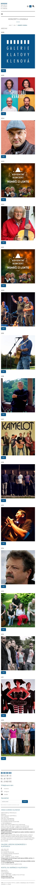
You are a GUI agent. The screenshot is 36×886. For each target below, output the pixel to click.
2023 (2, 161)
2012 (2, 634)
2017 (2, 419)
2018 (2, 376)
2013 (2, 591)
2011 (2, 677)
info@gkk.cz (8, 823)
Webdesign (23, 882)
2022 (2, 204)
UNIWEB (3, 884)
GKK (2, 882)
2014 (2, 548)
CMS (32, 882)
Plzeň (9, 884)
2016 (2, 462)
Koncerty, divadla (22, 25)
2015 (2, 505)
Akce (15, 25)
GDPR (17, 882)
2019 (2, 333)
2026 (2, 32)
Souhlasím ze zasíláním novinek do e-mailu (10, 804)
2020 (2, 290)
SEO (27, 882)
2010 (2, 720)
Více (3, 70)
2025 (2, 75)
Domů (10, 25)
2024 (2, 118)
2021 (2, 247)
